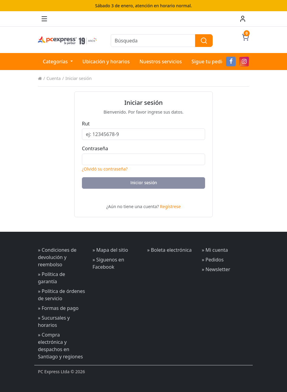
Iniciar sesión (78, 78)
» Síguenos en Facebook (108, 263)
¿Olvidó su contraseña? (105, 169)
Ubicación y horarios (106, 61)
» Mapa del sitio (110, 250)
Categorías (56, 61)
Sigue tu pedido (209, 61)
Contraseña (95, 148)
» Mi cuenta (215, 250)
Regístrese (170, 206)
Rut (86, 123)
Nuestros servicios (160, 61)
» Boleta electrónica (169, 250)
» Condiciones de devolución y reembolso (57, 257)
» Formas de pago (58, 308)
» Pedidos (213, 259)
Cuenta (53, 78)
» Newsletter (216, 269)
